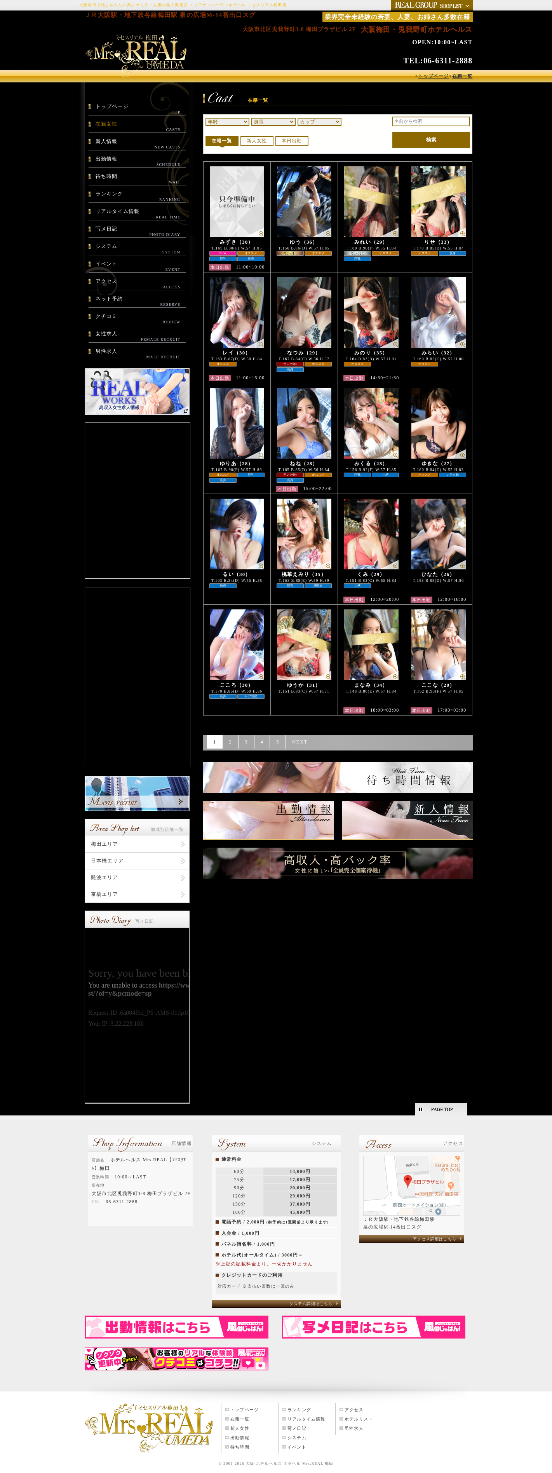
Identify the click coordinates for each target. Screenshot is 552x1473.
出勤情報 (138, 162)
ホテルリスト (359, 1419)
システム (138, 249)
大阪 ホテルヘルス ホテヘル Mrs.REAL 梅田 (290, 1463)
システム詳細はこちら (311, 1304)
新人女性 (257, 140)
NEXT (299, 742)
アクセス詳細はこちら (434, 1239)
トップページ (138, 109)
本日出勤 (292, 140)
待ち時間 (138, 179)
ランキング (138, 196)
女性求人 (138, 336)
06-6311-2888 (448, 60)
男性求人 (138, 354)
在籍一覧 (222, 140)
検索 (431, 140)
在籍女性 (138, 127)
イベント (138, 266)
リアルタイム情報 (138, 214)
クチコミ (138, 319)
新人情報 (138, 144)
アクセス (138, 284)
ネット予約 (138, 301)
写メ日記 (138, 231)
